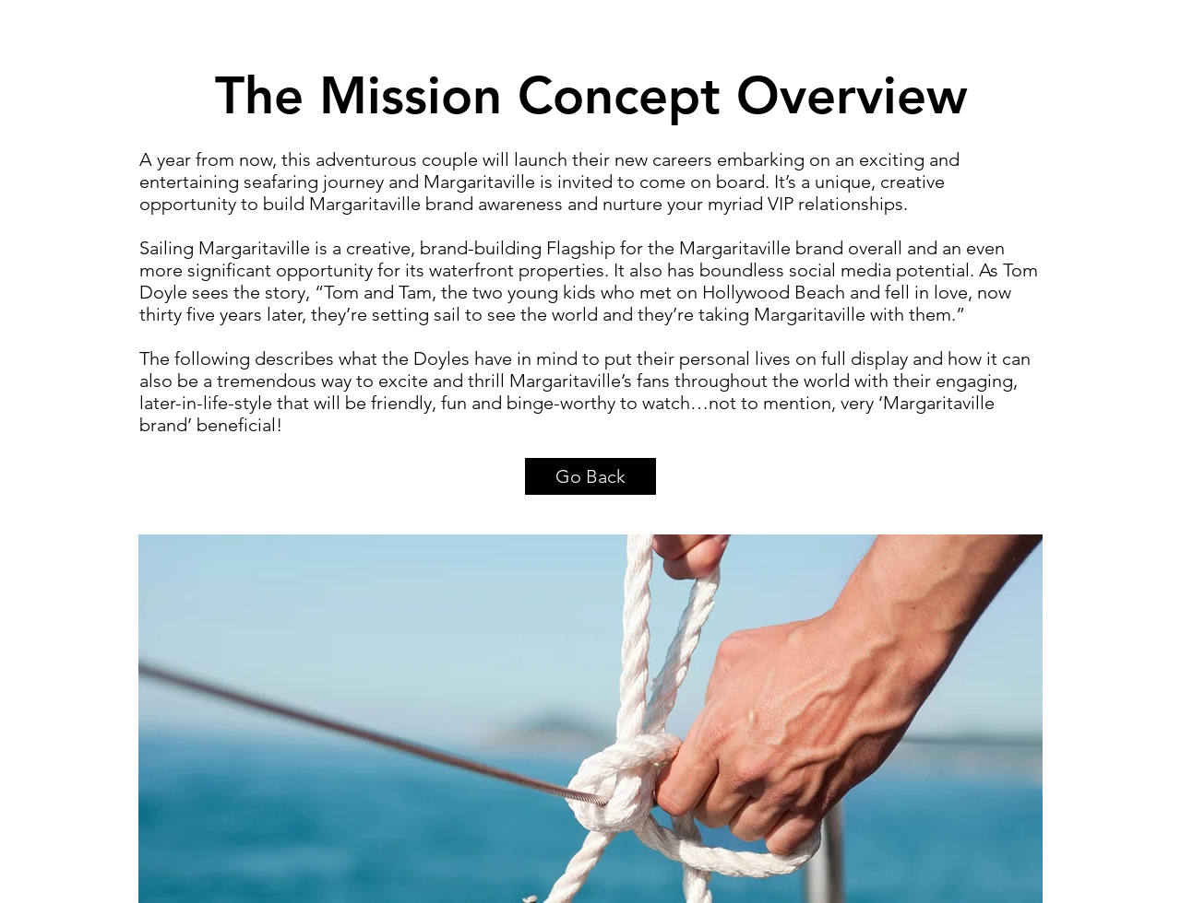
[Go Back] (590, 476)
